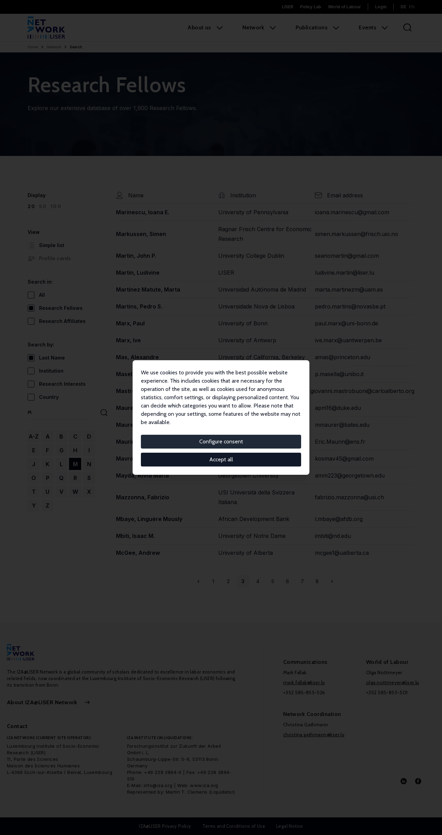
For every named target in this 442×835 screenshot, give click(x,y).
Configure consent (221, 441)
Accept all (221, 459)
